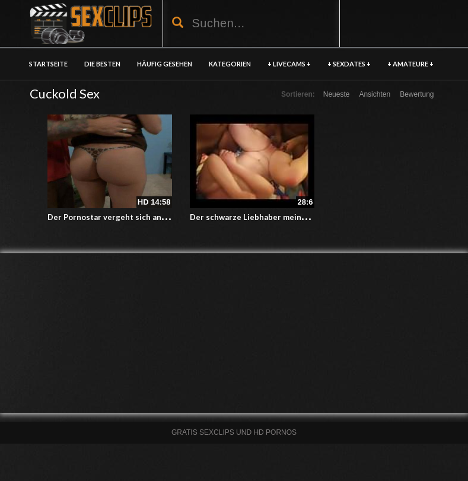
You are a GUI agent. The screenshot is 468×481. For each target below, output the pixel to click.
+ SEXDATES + (349, 64)
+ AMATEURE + (410, 64)
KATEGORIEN (230, 64)
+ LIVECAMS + (289, 64)
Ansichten (374, 94)
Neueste (336, 94)
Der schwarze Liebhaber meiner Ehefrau (265, 217)
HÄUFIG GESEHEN (164, 64)
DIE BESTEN (102, 64)
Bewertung (417, 94)
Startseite (48, 64)
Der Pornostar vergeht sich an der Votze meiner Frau (147, 217)
